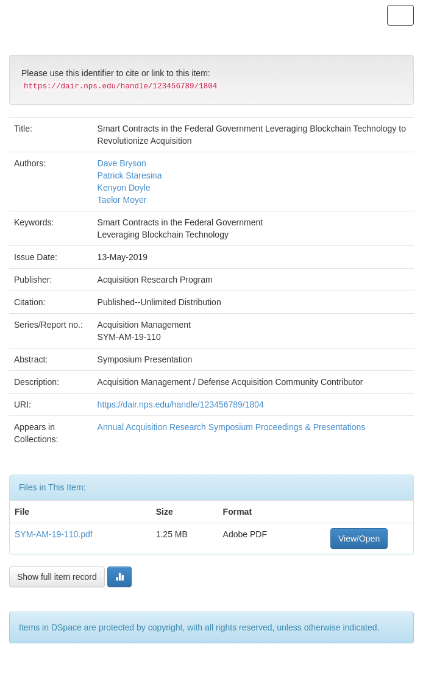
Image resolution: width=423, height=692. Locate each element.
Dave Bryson (122, 163)
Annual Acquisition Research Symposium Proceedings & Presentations (232, 427)
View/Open (359, 538)
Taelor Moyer (122, 200)
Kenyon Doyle (124, 187)
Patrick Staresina (130, 175)
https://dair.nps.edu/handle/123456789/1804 (181, 404)
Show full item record (57, 577)
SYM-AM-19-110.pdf (54, 534)
